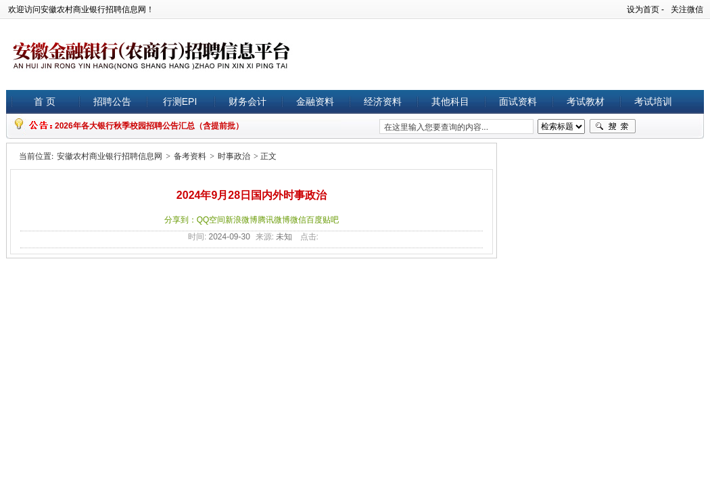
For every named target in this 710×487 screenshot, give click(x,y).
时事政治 (234, 156)
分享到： (180, 220)
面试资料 (518, 101)
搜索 (613, 126)
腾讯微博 (274, 220)
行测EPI (180, 101)
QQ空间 (211, 220)
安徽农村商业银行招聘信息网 (109, 156)
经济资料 (383, 101)
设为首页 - (645, 9)
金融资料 (315, 101)
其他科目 (450, 101)
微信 (298, 220)
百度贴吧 (322, 220)
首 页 (44, 101)
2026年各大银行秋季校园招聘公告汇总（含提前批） (149, 126)
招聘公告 (112, 101)
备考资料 (190, 156)
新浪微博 (241, 220)
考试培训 (653, 101)
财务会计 (247, 101)
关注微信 (687, 9)
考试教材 (586, 101)
